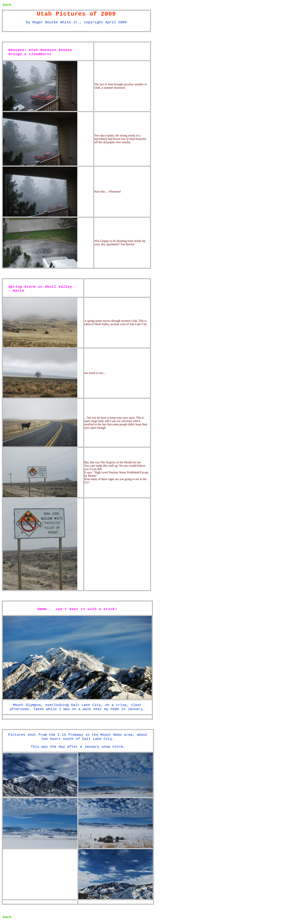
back (7, 5)
